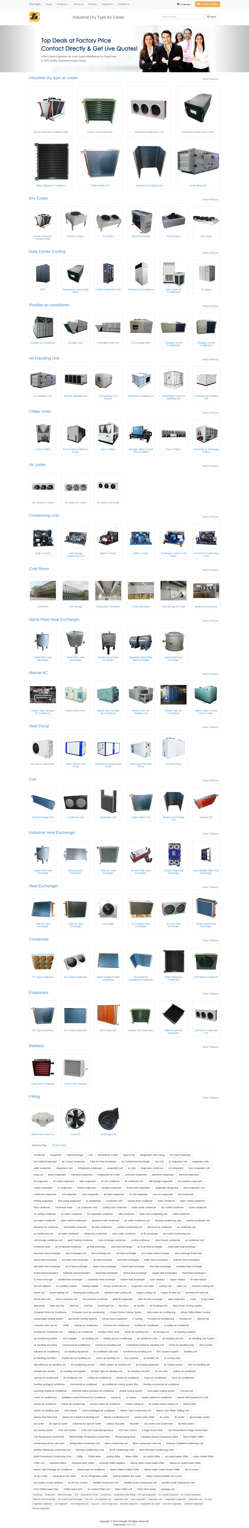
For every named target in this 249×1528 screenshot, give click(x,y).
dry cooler (39, 1423)
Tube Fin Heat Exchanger (103, 1161)
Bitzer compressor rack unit (147, 1443)
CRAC (66, 1325)
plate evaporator (176, 1299)
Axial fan (88, 1305)
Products (63, 4)
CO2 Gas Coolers (127, 1430)
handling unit (190, 1351)
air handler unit (151, 1358)
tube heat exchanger (121, 1246)
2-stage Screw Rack (152, 1430)
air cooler (164, 1417)
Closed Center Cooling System (126, 1312)
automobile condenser (75, 1227)
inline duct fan (57, 1305)
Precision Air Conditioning (160, 1318)
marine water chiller (144, 1417)
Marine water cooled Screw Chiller (162, 1469)
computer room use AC (46, 1325)
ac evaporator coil (178, 1161)
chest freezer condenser (167, 1240)
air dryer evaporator (114, 1194)
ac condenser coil (186, 1227)
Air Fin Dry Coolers (78, 1482)
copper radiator (177, 1279)
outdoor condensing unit (129, 1227)
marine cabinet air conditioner (156, 1397)
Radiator (36, 1045)
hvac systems (131, 1358)
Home (49, 4)
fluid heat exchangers (128, 1259)
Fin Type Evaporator (180, 1155)
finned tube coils (42, 1299)
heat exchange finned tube (188, 1253)
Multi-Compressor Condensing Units (53, 1456)
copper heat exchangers (164, 1273)
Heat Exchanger (43, 886)
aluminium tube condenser (105, 1220)
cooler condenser (197, 1207)
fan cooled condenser (172, 1207)
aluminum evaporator (163, 1174)
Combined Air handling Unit (137, 1351)
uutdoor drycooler (115, 1423)
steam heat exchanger (45, 1259)
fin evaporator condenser (100, 1214)
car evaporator (176, 1168)
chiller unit (39, 1463)
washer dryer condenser (140, 1201)
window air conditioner (127, 1377)
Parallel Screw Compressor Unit (140, 1482)
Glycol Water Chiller (193, 1436)
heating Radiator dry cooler (127, 1476)
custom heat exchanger (132, 1279)
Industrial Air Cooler (108, 1155)
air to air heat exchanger (150, 1246)
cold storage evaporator (160, 1181)
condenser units (42, 1246)
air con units (161, 1371)
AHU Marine (70, 1410)
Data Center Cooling (47, 251)
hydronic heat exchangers (186, 1259)
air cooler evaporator (64, 1181)
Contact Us (124, 4)
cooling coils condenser (114, 1207)
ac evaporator (65, 1187)
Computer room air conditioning (88, 1312)
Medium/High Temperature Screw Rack (89, 1436)
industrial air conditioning (47, 1351)
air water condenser (68, 1233)
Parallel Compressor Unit (106, 1482)
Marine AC (38, 672)
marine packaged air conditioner (98, 1410)
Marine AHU (189, 1404)
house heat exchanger (133, 1266)
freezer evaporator (86, 1187)
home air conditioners (155, 1377)
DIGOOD (131, 1524)
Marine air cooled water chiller (185, 1463)
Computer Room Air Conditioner (50, 1312)
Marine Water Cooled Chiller (124, 1469)
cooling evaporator (43, 1201)
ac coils (132, 1168)
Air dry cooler (41, 1476)
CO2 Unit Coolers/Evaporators (97, 1430)
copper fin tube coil (171, 1292)
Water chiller (131, 1456)
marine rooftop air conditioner (105, 1404)
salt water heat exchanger (47, 1266)
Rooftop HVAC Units (108, 1332)
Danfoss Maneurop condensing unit (52, 1450)
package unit (167, 1489)
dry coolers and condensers (158, 1423)
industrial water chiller (83, 1463)
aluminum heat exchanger (47, 1253)
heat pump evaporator (69, 1201)
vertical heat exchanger (135, 1273)
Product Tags (59, 1145)
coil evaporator (69, 1194)
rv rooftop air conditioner (176, 1325)
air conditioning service (83, 1364)
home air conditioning (183, 1377)
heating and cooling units (86, 1292)
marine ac (116, 1397)
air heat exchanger (96, 1246)
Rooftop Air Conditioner (147, 1325)
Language (184, 4)
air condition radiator (66, 1286)
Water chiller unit (123, 1489)
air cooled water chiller (177, 1456)
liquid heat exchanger (106, 1273)
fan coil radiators (42, 1286)
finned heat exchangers (46, 1273)
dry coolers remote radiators (48, 1482)
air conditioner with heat (105, 1351)
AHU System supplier (167, 1351)
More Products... (211, 79)
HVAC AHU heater (146, 1489)
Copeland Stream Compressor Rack (159, 1436)
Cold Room (39, 568)
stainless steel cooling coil (117, 1292)
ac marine (131, 1397)
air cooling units (172, 1358)
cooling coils (165, 1286)
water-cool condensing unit (153, 1214)
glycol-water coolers (200, 1417)
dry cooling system (43, 1430)
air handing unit (161, 1332)
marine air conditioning (73, 1404)
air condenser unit (134, 1181)
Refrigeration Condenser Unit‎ (84, 1443)
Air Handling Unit (44, 358)
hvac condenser (42, 1207)
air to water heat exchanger (155, 1253)
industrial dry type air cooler (53, 77)
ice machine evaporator (190, 1181)
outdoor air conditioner (184, 1371)
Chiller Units (40, 411)
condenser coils (114, 1201)
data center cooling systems (82, 1318)
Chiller (79, 1456)
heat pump (39, 1305)
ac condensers (93, 1201)
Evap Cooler (207, 1299)
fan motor (124, 1305)
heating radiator (90, 1286)
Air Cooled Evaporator (45, 1161)
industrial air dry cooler (64, 1476)
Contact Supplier (207, 4)
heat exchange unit (101, 1253)
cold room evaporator (136, 1174)
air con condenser (110, 1181)
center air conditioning (45, 1397)
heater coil (39, 1292)
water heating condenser (80, 1240)
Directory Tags (39, 1145)
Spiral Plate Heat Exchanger (54, 619)
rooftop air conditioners (86, 1325)
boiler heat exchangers (156, 1259)
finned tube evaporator (138, 1187)
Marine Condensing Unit (116, 1417)
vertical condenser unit (198, 1220)
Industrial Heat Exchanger (52, 832)
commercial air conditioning (76, 1345)
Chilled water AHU (73, 1489)
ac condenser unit (194, 1240)
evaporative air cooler (108, 1174)
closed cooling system (130, 1391)
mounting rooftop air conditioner (50, 1391)
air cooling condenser (45, 1214)
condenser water (64, 1207)
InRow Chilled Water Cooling (195, 1312)
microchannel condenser (95, 1299)
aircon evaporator (57, 1174)
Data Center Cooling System (187, 1305)
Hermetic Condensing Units (90, 1450)
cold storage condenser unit (48, 1240)
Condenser (39, 939)
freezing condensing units (168, 1220)
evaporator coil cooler (143, 1286)
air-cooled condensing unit (176, 1233)
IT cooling (137, 1318)
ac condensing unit (43, 1233)
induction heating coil (203, 1286)
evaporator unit (115, 1168)
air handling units (158, 1305)
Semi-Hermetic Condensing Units (156, 1450)
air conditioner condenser (68, 1246)
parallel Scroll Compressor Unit (178, 1482)
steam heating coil (59, 1292)
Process (92, 4)
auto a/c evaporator (163, 1194)
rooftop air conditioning (99, 1377)
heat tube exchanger (160, 1266)
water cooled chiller (204, 1456)
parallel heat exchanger (70, 1279)
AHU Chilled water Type (46, 1489)
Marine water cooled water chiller (147, 1463)
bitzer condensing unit (116, 1443)
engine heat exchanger (104, 1266)
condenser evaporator (45, 1194)
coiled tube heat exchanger (182, 1246)
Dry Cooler (38, 198)
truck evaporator (90, 1194)
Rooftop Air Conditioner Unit (48, 1332)
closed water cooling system (48, 1318)
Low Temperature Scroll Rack (49, 1436)
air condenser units (87, 1207)
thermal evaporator (189, 1174)
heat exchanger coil (76, 1253)
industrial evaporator (82, 1174)
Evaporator (39, 992)
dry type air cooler (58, 1423)
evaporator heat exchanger (101, 1279)
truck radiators (157, 1279)
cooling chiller (113, 1456)
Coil (32, 779)
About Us (78, 4)
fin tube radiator (198, 1279)
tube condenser (126, 1214)
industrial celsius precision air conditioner (93, 1391)
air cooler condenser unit (137, 1220)
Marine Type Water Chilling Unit (172, 1410)
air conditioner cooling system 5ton (120, 1384)
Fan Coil (159, 1161)
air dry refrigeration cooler (94, 1476)
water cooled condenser (192, 1201)
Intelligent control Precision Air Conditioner (84, 1397)
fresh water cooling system (161, 1391)
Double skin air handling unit (76, 1358)
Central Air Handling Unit (108, 1345)
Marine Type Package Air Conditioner (53, 1469)
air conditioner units (147, 1338)
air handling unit (90, 1338)
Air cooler (37, 464)
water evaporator (42, 1168)
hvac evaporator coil (199, 1168)
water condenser (166, 1201)
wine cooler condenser (124, 1233)
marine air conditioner (45, 1404)
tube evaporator (88, 1181)
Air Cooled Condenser (73, 1161)
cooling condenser (140, 1240)
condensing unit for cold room (49, 1443)
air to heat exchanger (77, 1266)
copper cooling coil (146, 1292)
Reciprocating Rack (125, 1436)
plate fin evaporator (123, 1299)
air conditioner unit (72, 1377)
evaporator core (64, 1168)
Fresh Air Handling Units (181, 1345)
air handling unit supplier (73, 1371)
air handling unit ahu (173, 1338)
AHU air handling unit (199, 1364)
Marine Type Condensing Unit (135, 1410)
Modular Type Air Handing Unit (106, 1371)
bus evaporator (186, 1194)
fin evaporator (41, 1181)
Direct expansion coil (66, 1299)
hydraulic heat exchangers (76, 1273)
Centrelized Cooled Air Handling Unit (145, 1345)
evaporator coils (200, 1161)
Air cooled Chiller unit (99, 1489)
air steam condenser (71, 1214)
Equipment (107, 4)
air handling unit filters (45, 1358)
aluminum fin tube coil (197, 1292)
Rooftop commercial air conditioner (161, 1384)
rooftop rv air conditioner (80, 1332)
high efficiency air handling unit (50, 1364)
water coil (182, 1286)
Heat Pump (39, 726)
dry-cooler (179, 1417)
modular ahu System (44, 1371)
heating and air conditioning (117, 1338)
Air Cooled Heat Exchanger (136, 1161)
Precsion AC (185, 1318)
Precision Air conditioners (116, 1325)
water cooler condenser (144, 1207)
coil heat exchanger (126, 1253)
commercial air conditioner (83, 1384)
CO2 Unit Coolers (67, 1430)
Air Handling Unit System (202, 1338)
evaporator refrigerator (166, 1187)
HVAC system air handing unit (115, 1364)
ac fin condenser (149, 1233)
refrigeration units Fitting (152, 1155)
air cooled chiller (151, 1456)
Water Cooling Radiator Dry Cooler (164, 1476)
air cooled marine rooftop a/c (163, 1404)
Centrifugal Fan (106, 1305)
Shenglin (35, 4)
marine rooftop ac (134, 1404)
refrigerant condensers (95, 1233)
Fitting (34, 1096)
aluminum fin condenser (46, 1227)
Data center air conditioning (161, 1312)
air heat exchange (102, 1259)
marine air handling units (46, 1410)
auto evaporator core (194, 1187)
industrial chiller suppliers (112, 1463)
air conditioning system (46, 1338)
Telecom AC (203, 1318)
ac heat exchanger (43, 1279)
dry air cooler (192, 1469)
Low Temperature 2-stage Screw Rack (187, 1430)
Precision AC (186, 1391)
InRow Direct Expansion (114, 1318)
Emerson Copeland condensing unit (184, 1443)
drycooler (134, 1423)
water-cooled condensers (73, 1220)
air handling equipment (76, 1351)
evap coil (38, 1174)
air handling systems (185, 1332)
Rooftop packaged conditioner (49, 1384)
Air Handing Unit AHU (138, 1371)
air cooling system (173, 1364)
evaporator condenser (152, 1168)
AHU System (206, 1345)
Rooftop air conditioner (49, 305)
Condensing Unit (44, 515)
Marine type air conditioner (91, 1469)
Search (211, 17)
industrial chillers (57, 1463)
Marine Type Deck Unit (45, 1417)
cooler (193, 1299)
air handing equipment (147, 1364)
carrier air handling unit (136, 1332)
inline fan (74, 1305)
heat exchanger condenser (112, 1240)
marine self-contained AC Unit (192, 1397)
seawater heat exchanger (189, 1266)
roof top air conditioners (46, 1377)
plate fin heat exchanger (150, 1299)
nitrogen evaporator (111, 1187)
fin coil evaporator (138, 1194)
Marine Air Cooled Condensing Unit (80, 1417)
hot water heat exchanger (75, 1259)
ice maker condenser (45, 1220)
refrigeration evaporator (90, 1168)
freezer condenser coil (115, 1286)
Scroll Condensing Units (121, 1450)
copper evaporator (43, 1187)
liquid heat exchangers (194, 1273)
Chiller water (94, 1456)
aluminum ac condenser (159, 1227)
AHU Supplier (70, 1338)
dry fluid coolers (186, 1423)
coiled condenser (181, 1214)
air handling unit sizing (45, 1345)
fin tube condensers (102, 1227)
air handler (139, 1305)
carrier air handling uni (107, 1358)
